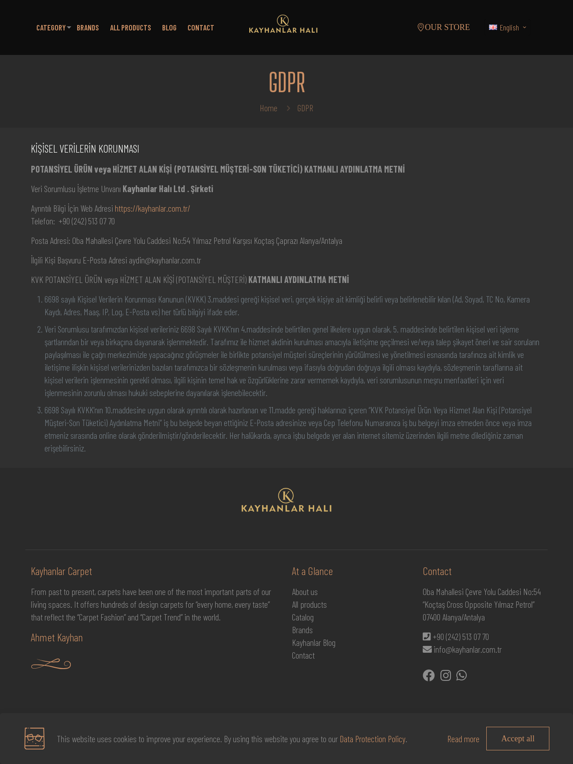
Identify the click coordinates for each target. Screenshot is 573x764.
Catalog (303, 616)
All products (309, 604)
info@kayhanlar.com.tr (468, 649)
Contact (303, 655)
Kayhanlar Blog (314, 642)
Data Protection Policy (372, 738)
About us (305, 591)
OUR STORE (443, 27)
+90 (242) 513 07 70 (461, 636)
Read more (463, 738)
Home (268, 107)
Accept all (517, 738)
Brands (302, 629)
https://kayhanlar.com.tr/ (152, 208)
